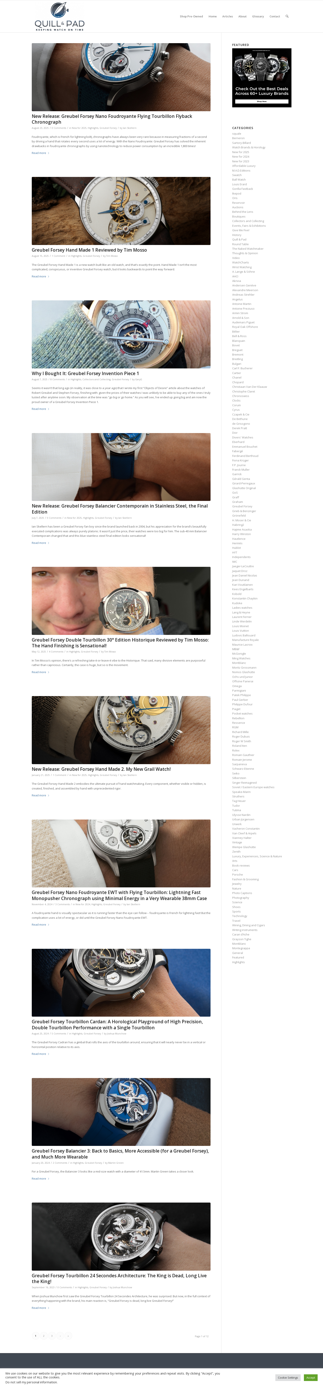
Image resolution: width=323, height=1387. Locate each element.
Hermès (237, 543)
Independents (241, 557)
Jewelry (237, 884)
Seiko (236, 773)
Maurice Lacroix (242, 644)
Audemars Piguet (243, 322)
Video (236, 258)
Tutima (236, 810)
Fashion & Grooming (245, 879)
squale (236, 133)
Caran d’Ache (240, 934)
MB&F (236, 649)
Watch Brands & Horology (248, 147)
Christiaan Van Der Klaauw (249, 387)
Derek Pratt (239, 428)
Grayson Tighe (241, 939)
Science (237, 902)
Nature (236, 888)
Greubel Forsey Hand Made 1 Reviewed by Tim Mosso (89, 250)
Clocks (236, 400)
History (236, 235)
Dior (235, 433)
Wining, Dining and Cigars (248, 925)
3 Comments (62, 904)
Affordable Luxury (244, 166)
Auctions (237, 207)
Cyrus (236, 410)
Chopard (238, 382)
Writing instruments (245, 930)
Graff (235, 497)
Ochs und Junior (242, 677)
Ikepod (236, 193)
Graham (237, 502)
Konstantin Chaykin (245, 598)
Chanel (236, 377)
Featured (238, 957)
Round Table (240, 244)
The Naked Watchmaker (248, 249)
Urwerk (237, 824)
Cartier (236, 373)
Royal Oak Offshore (245, 327)
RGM (235, 727)
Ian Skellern (129, 127)
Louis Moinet (240, 626)
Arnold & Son (240, 318)
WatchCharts (240, 262)
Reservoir (238, 203)
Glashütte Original (244, 488)
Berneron (238, 138)
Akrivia (236, 281)
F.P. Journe (239, 465)
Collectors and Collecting (96, 379)
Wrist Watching (242, 267)
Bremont (237, 354)
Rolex (236, 750)
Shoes (236, 907)
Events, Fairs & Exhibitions (249, 226)
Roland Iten (239, 746)
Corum (236, 405)
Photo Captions (242, 893)
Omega (237, 686)
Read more (41, 153)
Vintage (237, 842)
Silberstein (239, 778)
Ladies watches (242, 608)
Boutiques (239, 216)
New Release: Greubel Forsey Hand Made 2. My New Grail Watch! (101, 769)
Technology (239, 916)
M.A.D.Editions (241, 170)
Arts (234, 861)
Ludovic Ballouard (243, 635)
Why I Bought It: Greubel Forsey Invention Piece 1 (85, 373)
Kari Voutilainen (242, 585)
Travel (236, 921)
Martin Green (116, 1162)
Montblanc (239, 663)
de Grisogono (241, 424)
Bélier (236, 331)
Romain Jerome (242, 760)
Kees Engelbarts (242, 589)
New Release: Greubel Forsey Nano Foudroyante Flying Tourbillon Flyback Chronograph (112, 119)
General (237, 953)
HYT (234, 552)
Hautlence (239, 539)
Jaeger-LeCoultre (243, 566)
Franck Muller (241, 469)
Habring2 (238, 525)
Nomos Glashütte (243, 672)
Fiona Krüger (240, 460)
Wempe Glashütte (244, 847)
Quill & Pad (239, 239)
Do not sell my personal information (31, 1382)
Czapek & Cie (240, 414)
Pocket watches (242, 713)
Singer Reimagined (244, 783)
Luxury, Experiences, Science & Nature (257, 856)
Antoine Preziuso (243, 308)
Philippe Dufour (242, 704)
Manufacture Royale (245, 640)
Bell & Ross (239, 336)
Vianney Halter (242, 838)
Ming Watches (241, 658)
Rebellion (238, 718)
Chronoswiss (240, 396)
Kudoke (237, 603)
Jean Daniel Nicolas (244, 575)
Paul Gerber (240, 700)
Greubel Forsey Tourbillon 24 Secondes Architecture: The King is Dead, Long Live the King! (119, 1278)
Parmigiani (239, 690)
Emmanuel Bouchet (244, 447)
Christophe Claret (243, 391)
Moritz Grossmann (244, 667)
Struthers (238, 796)
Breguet (237, 350)
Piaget (236, 709)
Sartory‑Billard (241, 143)
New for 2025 (79, 127)
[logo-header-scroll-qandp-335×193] (60, 16)
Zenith (236, 851)
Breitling (237, 359)
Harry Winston (241, 534)
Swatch (237, 175)
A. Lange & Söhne (243, 272)
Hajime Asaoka (242, 529)
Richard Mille (240, 732)
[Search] (287, 16)
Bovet (236, 345)
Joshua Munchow (116, 1033)
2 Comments (60, 1162)
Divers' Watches (242, 437)
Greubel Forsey (108, 127)
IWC (234, 562)
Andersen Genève (244, 285)
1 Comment (58, 255)
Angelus (237, 299)
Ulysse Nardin (241, 815)
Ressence (238, 723)
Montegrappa (241, 948)
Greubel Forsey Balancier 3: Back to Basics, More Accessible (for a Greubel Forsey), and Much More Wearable (120, 1154)
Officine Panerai (242, 681)
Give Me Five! (240, 230)
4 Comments (56, 651)
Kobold (236, 594)
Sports (236, 911)
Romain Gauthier (243, 755)
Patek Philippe (241, 695)
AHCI (235, 276)
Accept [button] (310, 1377)
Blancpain (238, 341)
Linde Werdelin (242, 621)
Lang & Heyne (241, 612)
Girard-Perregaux (243, 483)
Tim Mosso (112, 255)
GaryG (138, 379)
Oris (235, 198)
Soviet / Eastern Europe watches (253, 787)
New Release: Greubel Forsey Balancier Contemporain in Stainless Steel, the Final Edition (120, 509)
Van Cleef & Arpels (244, 833)
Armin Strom (240, 313)
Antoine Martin (241, 304)
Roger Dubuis (241, 736)
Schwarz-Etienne (243, 769)
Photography (240, 898)
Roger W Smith (241, 741)
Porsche (237, 874)
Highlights (93, 127)
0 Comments (59, 127)
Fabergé (237, 451)
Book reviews (241, 865)
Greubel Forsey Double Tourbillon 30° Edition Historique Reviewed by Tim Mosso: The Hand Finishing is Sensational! (120, 643)
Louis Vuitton (240, 631)
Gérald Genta (241, 479)
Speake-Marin (241, 792)
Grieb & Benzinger (244, 511)
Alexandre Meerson (245, 290)
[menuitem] (191, 16)
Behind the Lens (242, 212)
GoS (235, 492)
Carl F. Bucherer (242, 368)
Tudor (236, 806)
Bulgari (236, 364)
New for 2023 (240, 161)
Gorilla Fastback (242, 189)
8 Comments (57, 379)
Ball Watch (239, 179)
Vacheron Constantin (246, 828)
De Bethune (240, 419)
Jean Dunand (240, 580)
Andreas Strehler (243, 295)
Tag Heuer (239, 801)
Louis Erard (239, 184)
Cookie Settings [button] (288, 1377)
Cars (235, 870)
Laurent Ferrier (242, 617)
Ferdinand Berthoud (245, 456)
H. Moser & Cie (241, 520)
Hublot (236, 548)
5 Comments (59, 1033)
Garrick (237, 474)
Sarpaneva (239, 764)
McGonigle (239, 653)
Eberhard (238, 442)
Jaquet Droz (239, 571)
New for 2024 (83, 904)
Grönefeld (239, 515)
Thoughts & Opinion (245, 253)
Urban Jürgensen (243, 819)
